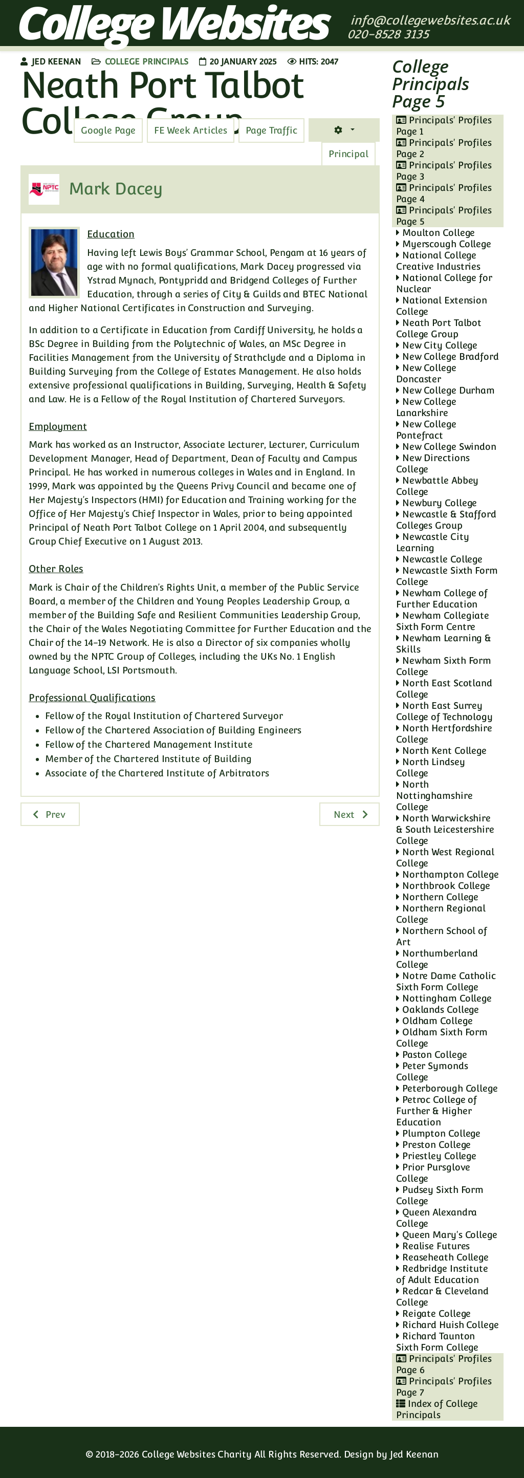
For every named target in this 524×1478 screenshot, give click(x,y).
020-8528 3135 (389, 34)
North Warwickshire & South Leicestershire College (445, 829)
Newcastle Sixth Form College (447, 576)
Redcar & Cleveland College (442, 1297)
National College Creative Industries (438, 261)
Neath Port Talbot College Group (439, 328)
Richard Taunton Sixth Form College (437, 1342)
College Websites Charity (197, 1454)
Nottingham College (444, 998)
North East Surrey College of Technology (444, 711)
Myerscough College (443, 243)
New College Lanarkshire (426, 407)
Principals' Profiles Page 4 (444, 193)
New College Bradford (447, 356)
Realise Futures (433, 1246)
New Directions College (432, 463)
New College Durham (445, 390)
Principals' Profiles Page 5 (444, 216)
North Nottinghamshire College (434, 795)
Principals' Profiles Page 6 (444, 1364)
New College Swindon (446, 446)
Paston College (431, 1054)
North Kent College (441, 750)
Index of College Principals (437, 1409)
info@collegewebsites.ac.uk (430, 20)
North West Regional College (445, 857)
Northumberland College (436, 959)
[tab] (271, 130)
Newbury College (436, 502)
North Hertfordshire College (444, 734)
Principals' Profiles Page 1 (444, 126)
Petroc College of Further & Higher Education (436, 1110)
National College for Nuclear (444, 283)
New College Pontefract (426, 430)
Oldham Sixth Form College (442, 1038)
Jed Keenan (414, 1454)
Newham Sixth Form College (443, 666)
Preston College (433, 1144)
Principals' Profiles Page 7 (444, 1387)
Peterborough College (447, 1088)
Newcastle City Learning (432, 542)
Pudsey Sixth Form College (440, 1195)
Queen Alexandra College (436, 1218)
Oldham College (434, 1020)
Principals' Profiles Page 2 (444, 148)
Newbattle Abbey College (437, 486)
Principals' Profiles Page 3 (444, 171)
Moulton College (435, 232)
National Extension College (441, 306)
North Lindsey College (430, 767)
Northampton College (447, 874)
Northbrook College (443, 885)
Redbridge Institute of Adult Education (442, 1274)
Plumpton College (438, 1133)
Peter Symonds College (432, 1071)
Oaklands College (437, 1009)
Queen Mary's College (446, 1234)
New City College (436, 345)
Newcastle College (439, 559)
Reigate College (433, 1313)
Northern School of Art (441, 936)
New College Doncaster (426, 373)
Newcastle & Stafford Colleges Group (446, 520)
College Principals (146, 62)
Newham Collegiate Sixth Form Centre (442, 621)
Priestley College (436, 1155)
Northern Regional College (441, 914)
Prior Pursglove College (433, 1173)
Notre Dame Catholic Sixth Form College (446, 981)
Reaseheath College (442, 1257)
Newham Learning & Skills (443, 644)
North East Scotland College (444, 689)
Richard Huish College (447, 1324)
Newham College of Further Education (442, 599)
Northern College (437, 897)
